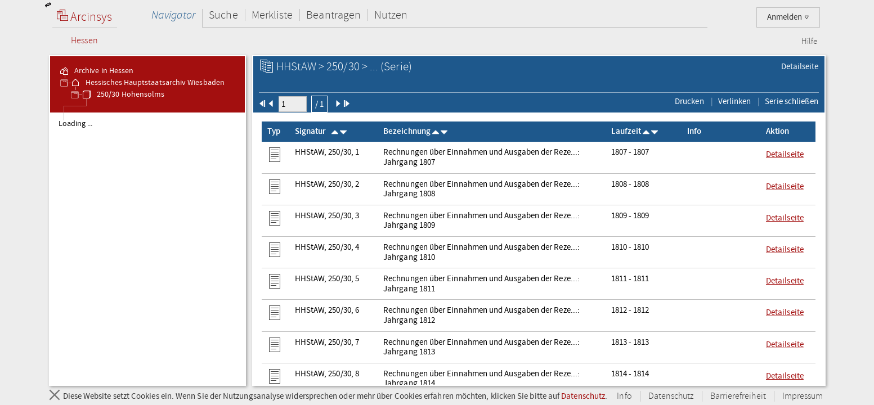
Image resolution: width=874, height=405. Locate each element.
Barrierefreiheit (738, 396)
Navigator (173, 15)
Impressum (802, 396)
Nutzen (390, 15)
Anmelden (788, 17)
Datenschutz (583, 396)
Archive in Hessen (96, 71)
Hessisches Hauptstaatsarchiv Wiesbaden (147, 83)
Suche (223, 15)
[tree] (147, 248)
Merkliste (272, 15)
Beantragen (333, 15)
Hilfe (809, 42)
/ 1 (319, 104)
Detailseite (800, 66)
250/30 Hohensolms (122, 94)
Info (624, 396)
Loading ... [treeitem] (76, 124)
